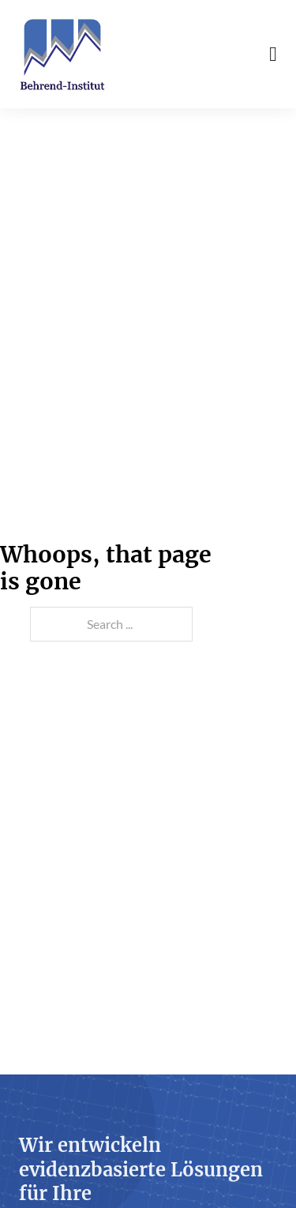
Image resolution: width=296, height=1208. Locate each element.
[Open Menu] (273, 54)
